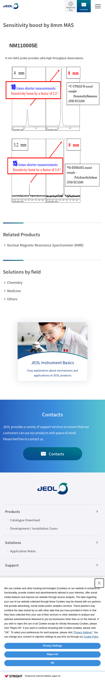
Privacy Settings (52, 645)
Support (12, 565)
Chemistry (14, 282)
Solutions (13, 542)
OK (52, 662)
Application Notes (23, 551)
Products (12, 511)
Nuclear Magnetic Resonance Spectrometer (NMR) (45, 245)
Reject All (52, 654)
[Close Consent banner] (99, 583)
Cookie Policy (91, 636)
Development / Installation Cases (34, 528)
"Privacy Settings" (83, 632)
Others (12, 298)
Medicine (14, 290)
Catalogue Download (25, 520)
